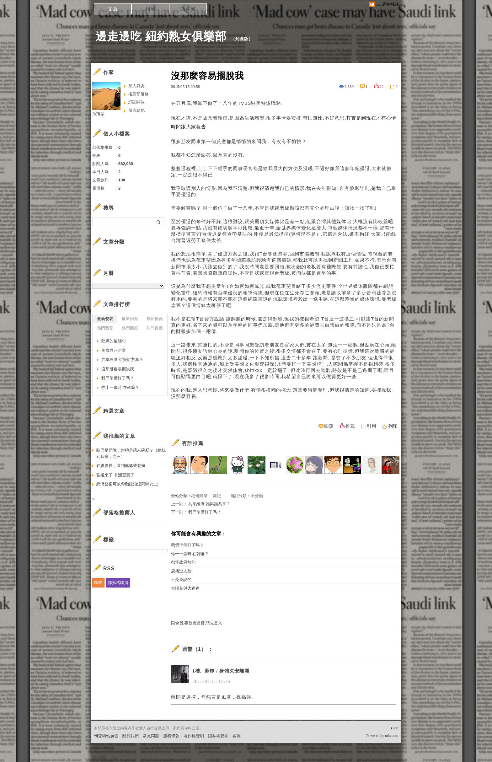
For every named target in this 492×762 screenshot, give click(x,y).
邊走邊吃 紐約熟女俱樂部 (161, 36)
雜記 (217, 495)
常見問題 (151, 735)
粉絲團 (100, 757)
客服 (237, 735)
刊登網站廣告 (106, 735)
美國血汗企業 (113, 350)
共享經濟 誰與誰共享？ (209, 504)
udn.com (391, 735)
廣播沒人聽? (182, 571)
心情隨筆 (199, 495)
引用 (371, 426)
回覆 (329, 426)
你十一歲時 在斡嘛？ (190, 553)
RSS (98, 582)
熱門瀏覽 (105, 328)
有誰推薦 (192, 443)
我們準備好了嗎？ (204, 512)
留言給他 (136, 110)
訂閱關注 (136, 102)
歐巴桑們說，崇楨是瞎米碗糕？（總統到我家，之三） (131, 453)
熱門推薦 (155, 328)
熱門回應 (130, 328)
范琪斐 (98, 114)
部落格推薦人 (119, 512)
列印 (393, 426)
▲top (394, 728)
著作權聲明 (194, 735)
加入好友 (136, 85)
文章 (113, 9)
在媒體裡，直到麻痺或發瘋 (120, 465)
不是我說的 (181, 579)
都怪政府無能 (183, 562)
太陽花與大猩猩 (185, 588)
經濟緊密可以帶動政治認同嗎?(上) (127, 484)
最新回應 (130, 318)
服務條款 (171, 735)
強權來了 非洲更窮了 (115, 475)
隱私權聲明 (218, 735)
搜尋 (158, 221)
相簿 (150, 9)
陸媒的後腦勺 (113, 341)
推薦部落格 (138, 94)
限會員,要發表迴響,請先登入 (196, 623)
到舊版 (242, 38)
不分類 (257, 495)
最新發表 (105, 318)
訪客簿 (187, 9)
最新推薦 (155, 318)
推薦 (350, 426)
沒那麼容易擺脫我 (117, 369)
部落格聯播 (118, 582)
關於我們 (130, 735)
